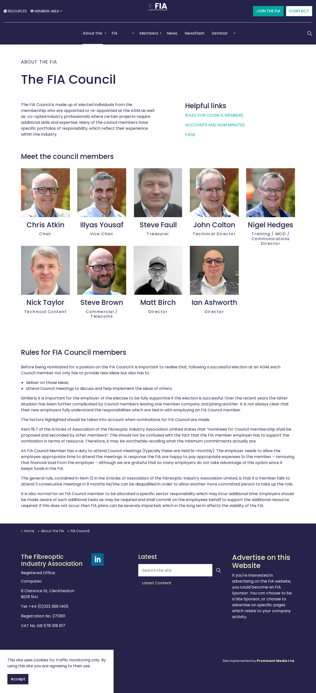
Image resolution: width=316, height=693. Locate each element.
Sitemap (98, 660)
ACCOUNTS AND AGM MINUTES (215, 125)
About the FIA (92, 37)
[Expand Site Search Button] (309, 33)
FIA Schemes (121, 37)
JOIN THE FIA (268, 11)
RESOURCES (15, 11)
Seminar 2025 (220, 37)
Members (148, 33)
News (172, 33)
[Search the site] (181, 570)
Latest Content (156, 583)
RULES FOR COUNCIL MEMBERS (214, 115)
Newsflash (194, 33)
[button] (218, 570)
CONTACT (299, 11)
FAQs (190, 134)
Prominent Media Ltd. (276, 660)
